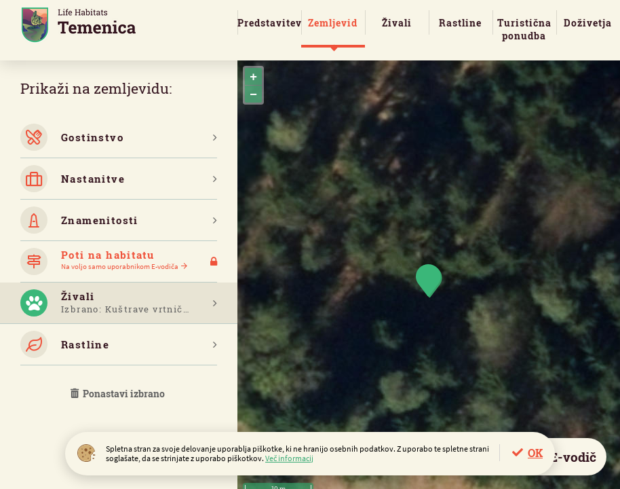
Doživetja (588, 22)
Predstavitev (269, 22)
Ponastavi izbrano (119, 393)
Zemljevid (332, 22)
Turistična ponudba (524, 29)
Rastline (460, 22)
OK (535, 453)
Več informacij (289, 458)
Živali (397, 22)
